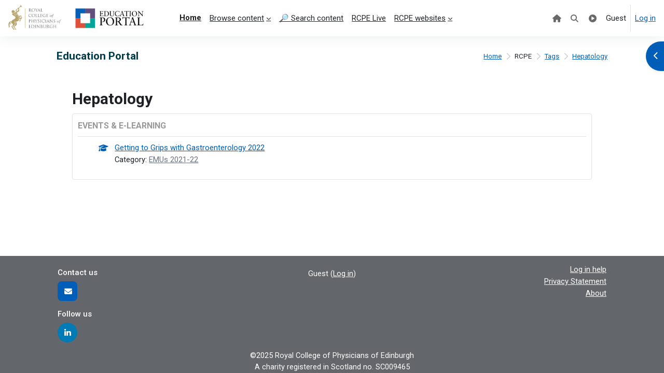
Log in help (588, 269)
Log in (645, 18)
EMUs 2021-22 (174, 159)
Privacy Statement (575, 280)
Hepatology (589, 56)
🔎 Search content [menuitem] (311, 18)
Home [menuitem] (190, 17)
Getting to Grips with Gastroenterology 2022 (190, 148)
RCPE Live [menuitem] (369, 18)
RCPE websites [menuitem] (420, 18)
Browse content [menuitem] (237, 18)
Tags (551, 56)
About (596, 292)
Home (491, 56)
